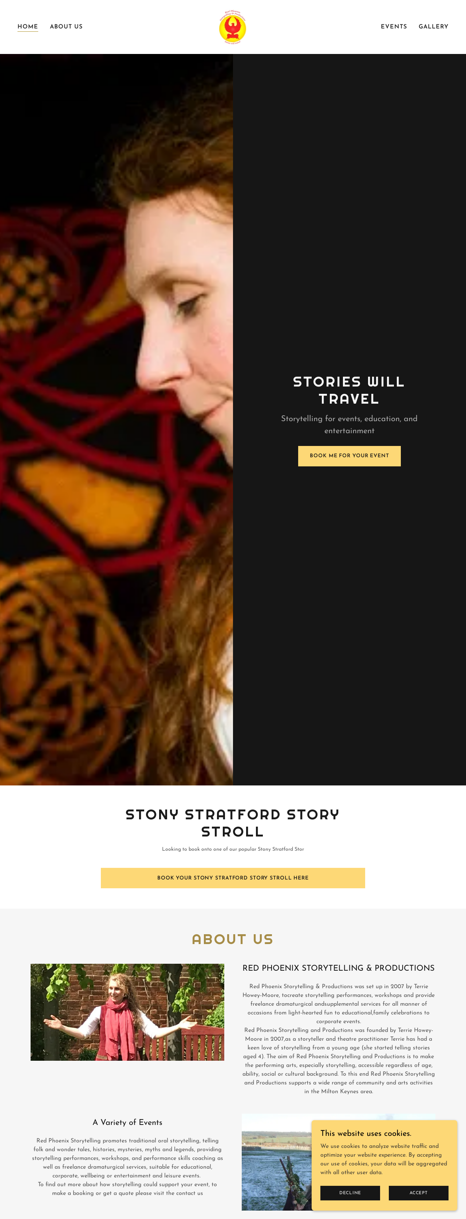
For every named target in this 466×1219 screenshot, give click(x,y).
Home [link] (27, 27)
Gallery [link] (434, 27)
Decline (350, 1193)
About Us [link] (66, 27)
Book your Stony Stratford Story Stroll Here (233, 878)
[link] (233, 27)
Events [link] (394, 27)
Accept (419, 1193)
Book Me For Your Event (349, 456)
